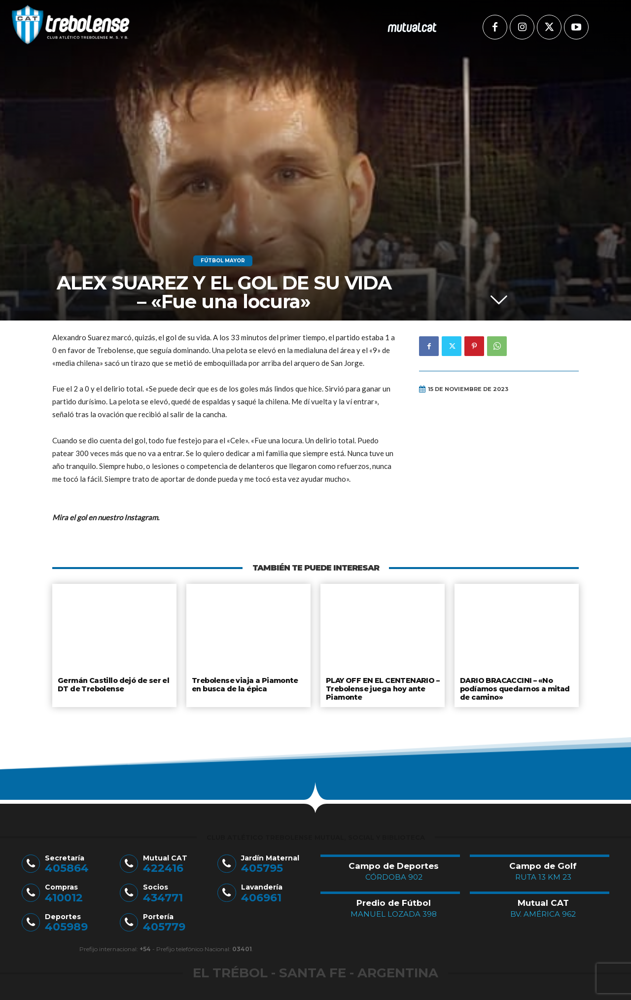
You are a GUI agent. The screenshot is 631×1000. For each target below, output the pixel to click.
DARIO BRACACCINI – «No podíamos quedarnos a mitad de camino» (514, 687)
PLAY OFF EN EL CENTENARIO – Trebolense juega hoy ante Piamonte (380, 687)
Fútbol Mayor (222, 260)
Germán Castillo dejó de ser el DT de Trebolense (112, 684)
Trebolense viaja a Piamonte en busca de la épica (244, 684)
